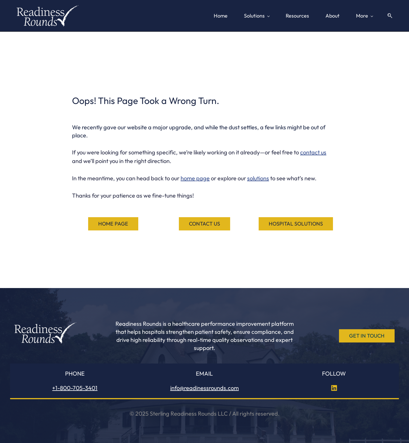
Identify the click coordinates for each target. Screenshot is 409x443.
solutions (258, 177)
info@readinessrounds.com (204, 387)
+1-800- (62, 387)
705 (78, 387)
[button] (390, 15)
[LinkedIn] (334, 387)
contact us (313, 151)
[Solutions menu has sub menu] (171, 15)
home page (195, 177)
